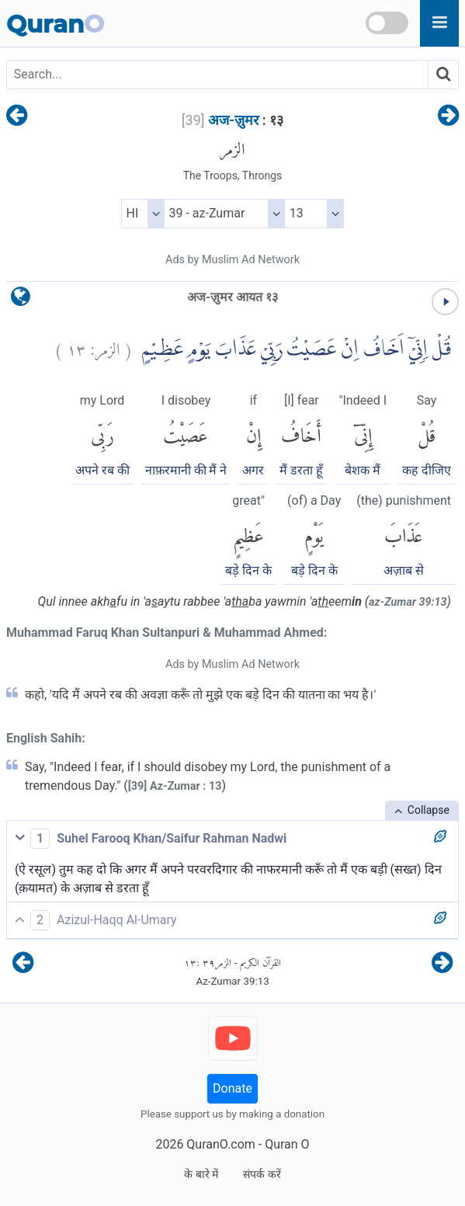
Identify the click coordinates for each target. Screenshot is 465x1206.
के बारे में (201, 1174)
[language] (20, 300)
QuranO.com (220, 1144)
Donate (232, 1088)
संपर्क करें (261, 1174)
